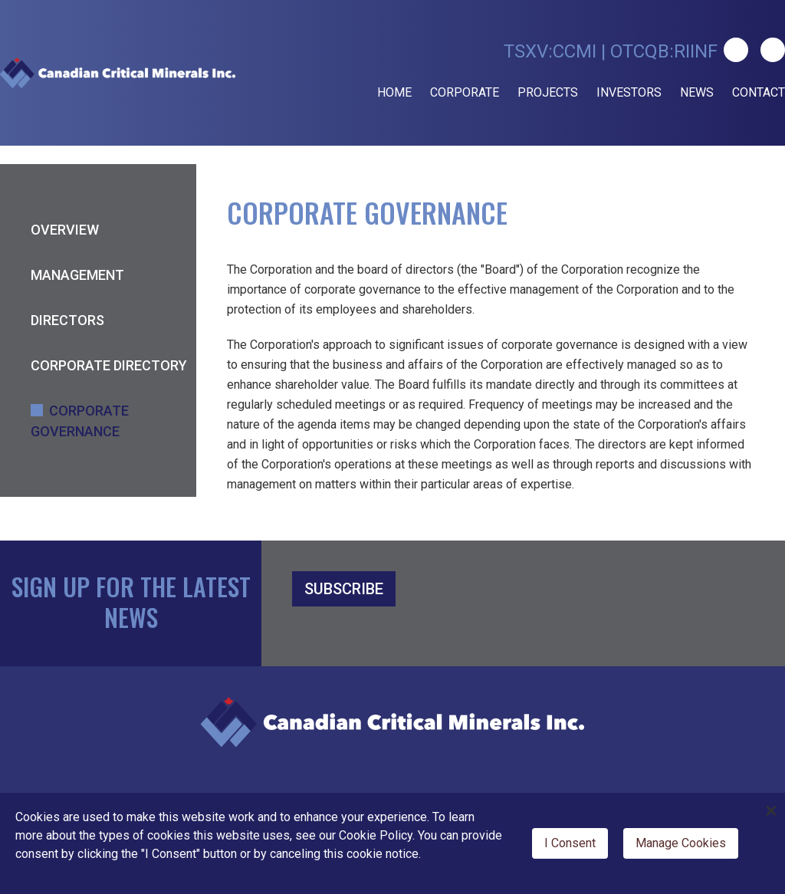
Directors (67, 320)
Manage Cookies (681, 843)
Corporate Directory (109, 365)
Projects (547, 92)
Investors (629, 92)
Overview (65, 230)
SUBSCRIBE (343, 589)
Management (77, 275)
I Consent (570, 843)
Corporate (464, 92)
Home (394, 92)
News (697, 92)
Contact (758, 92)
